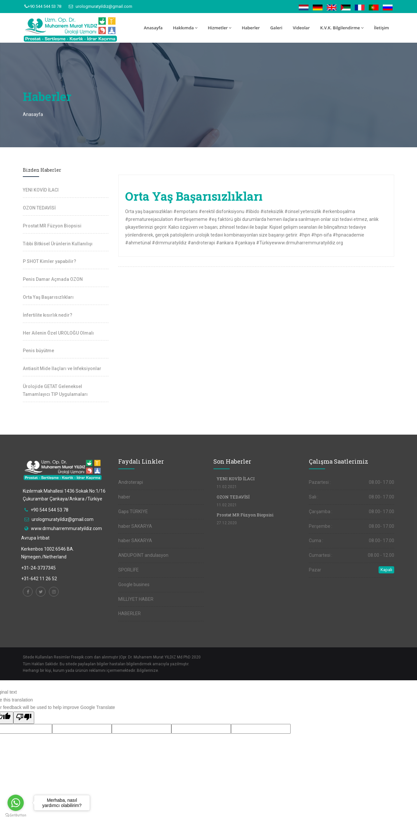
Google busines (134, 584)
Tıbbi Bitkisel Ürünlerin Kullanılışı (58, 243)
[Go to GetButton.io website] (15, 815)
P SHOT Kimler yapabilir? (49, 261)
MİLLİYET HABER (135, 599)
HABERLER (129, 613)
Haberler (251, 28)
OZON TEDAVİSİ (39, 207)
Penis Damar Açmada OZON (53, 279)
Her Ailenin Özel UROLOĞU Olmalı (58, 333)
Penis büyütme (38, 350)
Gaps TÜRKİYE (133, 511)
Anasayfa (153, 28)
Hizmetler (219, 28)
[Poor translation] (23, 718)
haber (124, 496)
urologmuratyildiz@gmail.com (100, 6)
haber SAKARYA (135, 526)
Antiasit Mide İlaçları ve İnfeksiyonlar (62, 368)
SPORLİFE (128, 569)
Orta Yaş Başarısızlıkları (48, 297)
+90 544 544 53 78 (42, 6)
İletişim (381, 28)
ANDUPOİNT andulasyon (143, 555)
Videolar (301, 28)
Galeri (276, 28)
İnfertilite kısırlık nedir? (47, 315)
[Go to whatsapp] (15, 803)
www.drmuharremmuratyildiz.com (66, 528)
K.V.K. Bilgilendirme (342, 28)
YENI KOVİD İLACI (41, 190)
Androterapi (130, 482)
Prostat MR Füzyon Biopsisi (52, 225)
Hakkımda (185, 28)
